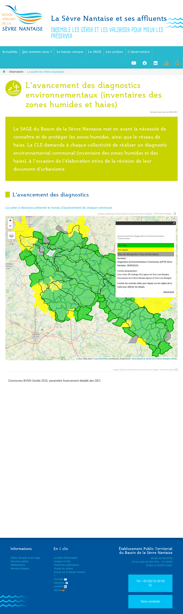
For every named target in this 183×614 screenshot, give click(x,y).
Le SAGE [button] (94, 52)
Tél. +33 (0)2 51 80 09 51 (150, 583)
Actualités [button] (10, 52)
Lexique (58, 561)
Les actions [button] (114, 52)
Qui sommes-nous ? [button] (37, 52)
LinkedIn (60, 586)
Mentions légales (20, 568)
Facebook (61, 582)
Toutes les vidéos (63, 568)
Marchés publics (20, 561)
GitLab (59, 590)
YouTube (60, 579)
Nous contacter (150, 601)
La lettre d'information (66, 557)
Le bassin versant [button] (70, 52)
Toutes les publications (66, 565)
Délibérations (18, 565)
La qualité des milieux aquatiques (45, 71)
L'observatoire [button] (139, 52)
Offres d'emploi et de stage (25, 557)
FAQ (68, 561)
